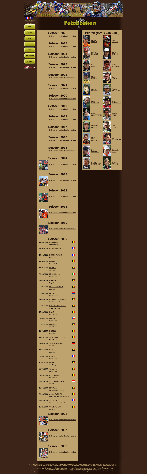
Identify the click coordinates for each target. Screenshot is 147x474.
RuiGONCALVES (116, 138)
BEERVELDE (54, 375)
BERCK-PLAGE (55, 255)
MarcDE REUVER (116, 102)
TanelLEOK (114, 126)
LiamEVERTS (115, 41)
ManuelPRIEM (114, 114)
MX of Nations (54, 274)
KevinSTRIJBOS (95, 102)
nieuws (30, 32)
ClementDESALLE (94, 53)
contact (30, 49)
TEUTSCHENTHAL (56, 344)
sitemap (29, 61)
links (29, 44)
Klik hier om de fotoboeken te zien (62, 36)
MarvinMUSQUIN (115, 65)
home (30, 26)
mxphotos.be (30, 55)
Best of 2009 (54, 242)
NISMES (52, 331)
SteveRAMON (94, 77)
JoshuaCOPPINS (94, 90)
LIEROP (52, 293)
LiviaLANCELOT (95, 151)
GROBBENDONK (56, 407)
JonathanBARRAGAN (116, 90)
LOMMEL (53, 325)
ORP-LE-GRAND (56, 287)
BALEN (52, 312)
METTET (52, 261)
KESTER (52, 350)
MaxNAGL (93, 65)
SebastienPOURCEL (95, 126)
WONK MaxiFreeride (57, 337)
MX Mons (53, 388)
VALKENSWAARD (56, 381)
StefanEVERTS (94, 41)
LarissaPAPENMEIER (96, 163)
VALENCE (53, 400)
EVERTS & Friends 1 (57, 306)
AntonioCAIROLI (115, 53)
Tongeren (53, 369)
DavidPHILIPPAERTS (96, 114)
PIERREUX (53, 280)
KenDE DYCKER (116, 77)
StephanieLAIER (115, 151)
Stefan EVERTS (55, 394)
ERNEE (52, 356)
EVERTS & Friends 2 (57, 299)
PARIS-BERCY (55, 249)
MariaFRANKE (115, 163)
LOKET (52, 318)
